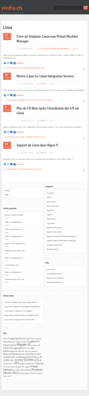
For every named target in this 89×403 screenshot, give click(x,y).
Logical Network (18, 351)
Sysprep (30, 68)
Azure (33, 338)
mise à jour (43, 100)
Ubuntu (39, 169)
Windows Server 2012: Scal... (15, 251)
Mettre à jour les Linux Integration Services (45, 76)
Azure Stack (51, 202)
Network (34, 351)
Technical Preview (9, 367)
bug (9, 342)
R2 (41, 357)
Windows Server (53, 249)
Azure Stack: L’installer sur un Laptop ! (18, 311)
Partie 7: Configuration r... (14, 237)
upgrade (50, 100)
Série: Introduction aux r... (14, 229)
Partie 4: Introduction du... (14, 258)
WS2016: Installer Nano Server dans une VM (21, 302)
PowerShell (51, 219)
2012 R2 (6, 338)
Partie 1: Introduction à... (14, 272)
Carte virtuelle (16, 342)
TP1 (22, 367)
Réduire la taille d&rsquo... (15, 215)
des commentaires (55, 278)
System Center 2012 (27, 364)
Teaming (39, 363)
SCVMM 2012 (32, 360)
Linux (20, 68)
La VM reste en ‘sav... (12, 265)
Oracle (24, 169)
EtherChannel (9, 345)
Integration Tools (23, 100)
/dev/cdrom (10, 137)
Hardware (50, 210)
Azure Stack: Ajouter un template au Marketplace (23, 307)
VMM (42, 68)
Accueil (7, 191)
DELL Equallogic (53, 206)
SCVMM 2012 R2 (8, 364)
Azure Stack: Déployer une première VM (19, 320)
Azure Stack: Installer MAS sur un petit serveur (21, 315)
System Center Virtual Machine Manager (54, 49)
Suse (34, 169)
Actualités (50, 193)
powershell (30, 357)
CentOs (9, 68)
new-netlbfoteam (29, 354)
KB (39, 345)
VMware (27, 370)
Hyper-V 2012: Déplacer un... (15, 244)
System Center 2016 (54, 232)
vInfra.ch (11, 8)
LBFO (6, 348)
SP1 (17, 363)
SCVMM (24, 68)
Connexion (51, 269)
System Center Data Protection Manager (61, 236)
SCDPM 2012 (8, 360)
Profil (7, 195)
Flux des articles (54, 274)
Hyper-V (15, 68)
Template (37, 68)
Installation (34, 345)
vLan (14, 370)
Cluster (31, 341)
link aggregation (17, 348)
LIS (44, 137)
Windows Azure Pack (54, 245)
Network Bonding (11, 354)
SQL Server (51, 223)
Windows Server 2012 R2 (27, 373)
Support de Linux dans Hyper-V (37, 145)
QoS (38, 357)
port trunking (17, 357)
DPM (37, 341)
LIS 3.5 (36, 100)
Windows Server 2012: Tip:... (15, 279)
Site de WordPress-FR (55, 282)
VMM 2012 (20, 370)
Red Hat (30, 169)
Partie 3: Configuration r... (14, 222)
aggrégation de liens (21, 338)
